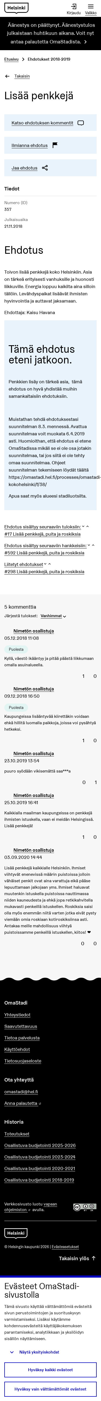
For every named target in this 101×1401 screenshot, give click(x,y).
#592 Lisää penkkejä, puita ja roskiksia (44, 553)
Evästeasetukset (65, 1246)
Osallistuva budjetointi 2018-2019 (39, 1180)
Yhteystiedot (17, 1015)
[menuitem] (54, 615)
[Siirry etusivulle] (16, 8)
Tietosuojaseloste (22, 1061)
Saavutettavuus (20, 1026)
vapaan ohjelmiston (30, 1206)
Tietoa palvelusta (22, 1038)
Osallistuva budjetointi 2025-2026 (40, 1145)
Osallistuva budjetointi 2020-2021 (39, 1168)
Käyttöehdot (17, 1049)
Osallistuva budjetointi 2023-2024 (39, 1157)
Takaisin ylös (78, 1258)
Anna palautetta (38, 1103)
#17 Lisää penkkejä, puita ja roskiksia (42, 534)
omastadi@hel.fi (21, 1092)
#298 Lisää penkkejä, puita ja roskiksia (44, 571)
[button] (47, 527)
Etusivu (11, 59)
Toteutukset (16, 1134)
